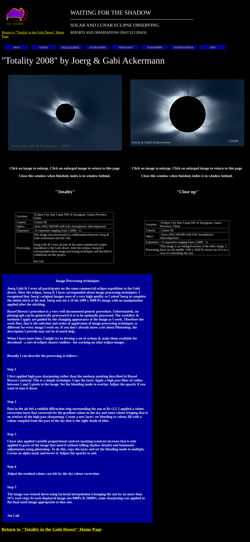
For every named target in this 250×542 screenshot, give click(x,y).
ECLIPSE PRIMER (154, 47)
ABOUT (16, 47)
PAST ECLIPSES (70, 47)
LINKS (212, 47)
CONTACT (43, 47)
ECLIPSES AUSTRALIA (184, 47)
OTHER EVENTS (126, 47)
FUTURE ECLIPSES (97, 47)
